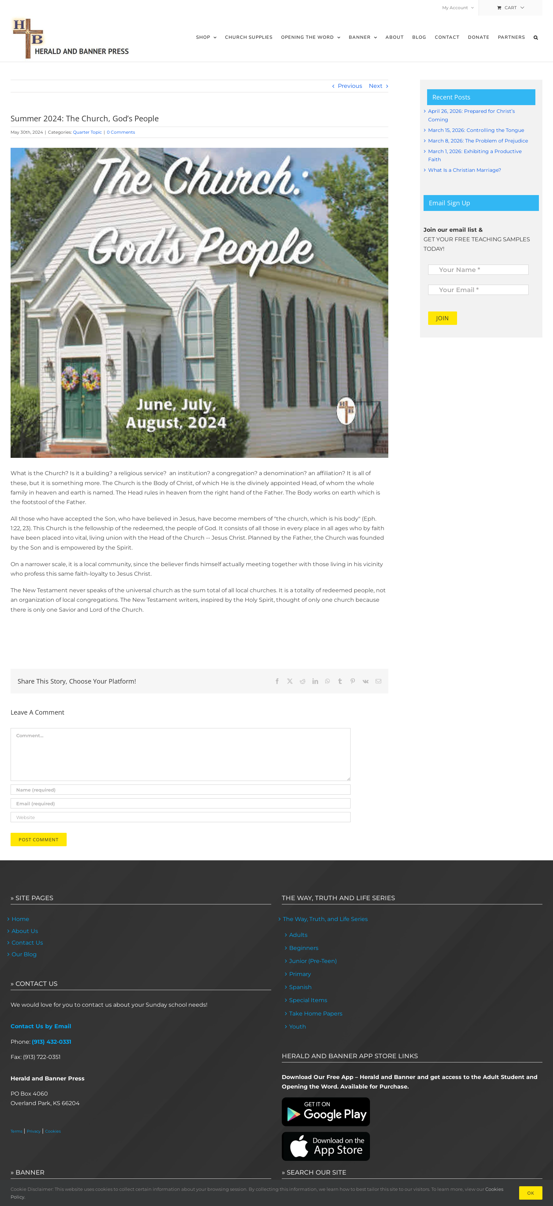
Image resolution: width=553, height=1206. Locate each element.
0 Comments (121, 132)
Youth (297, 1026)
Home (20, 919)
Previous (350, 86)
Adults (298, 935)
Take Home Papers (315, 1013)
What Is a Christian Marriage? (464, 170)
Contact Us (27, 942)
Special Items (308, 1000)
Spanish (300, 987)
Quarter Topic (87, 132)
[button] (535, 37)
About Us (25, 931)
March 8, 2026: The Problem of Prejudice (478, 141)
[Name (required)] (181, 789)
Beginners (303, 948)
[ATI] (199, 303)
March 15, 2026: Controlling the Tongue (476, 130)
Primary (300, 974)
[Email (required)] (181, 803)
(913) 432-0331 (51, 1041)
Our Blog (24, 954)
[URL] (181, 817)
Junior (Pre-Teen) (313, 961)
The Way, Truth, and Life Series (325, 919)
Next (376, 86)
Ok (530, 1193)
